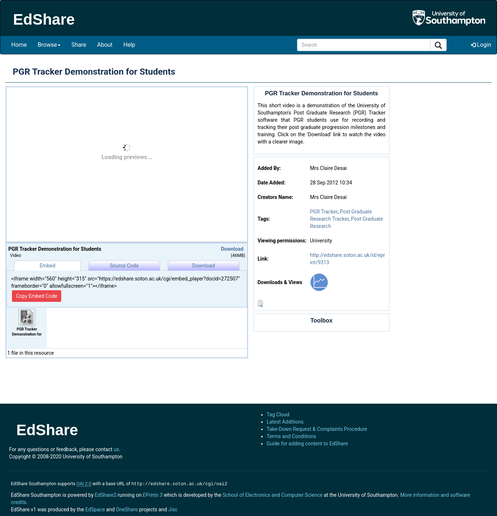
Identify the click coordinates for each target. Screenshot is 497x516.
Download (232, 249)
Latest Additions (285, 422)
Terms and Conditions (291, 436)
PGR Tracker (324, 212)
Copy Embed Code (36, 296)
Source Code (124, 266)
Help (129, 44)
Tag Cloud (278, 414)
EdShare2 (105, 494)
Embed (47, 266)
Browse (49, 44)
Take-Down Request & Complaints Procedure (317, 429)
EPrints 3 (152, 494)
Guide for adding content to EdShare (307, 443)
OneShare (127, 509)
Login (481, 44)
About (105, 44)
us (116, 449)
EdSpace (95, 509)
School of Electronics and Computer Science (272, 494)
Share (78, 44)
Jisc (173, 509)
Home (19, 44)
